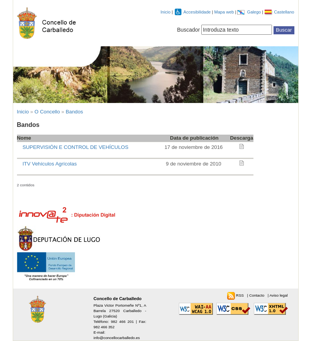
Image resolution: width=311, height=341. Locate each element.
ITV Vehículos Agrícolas (49, 164)
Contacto (257, 295)
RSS (240, 295)
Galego (254, 12)
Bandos (74, 112)
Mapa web (224, 12)
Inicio (166, 12)
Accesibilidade (198, 12)
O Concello (47, 112)
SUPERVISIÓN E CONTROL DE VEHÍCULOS (75, 147)
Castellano (284, 12)
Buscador (188, 30)
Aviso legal (278, 295)
